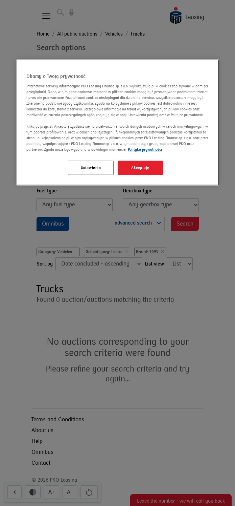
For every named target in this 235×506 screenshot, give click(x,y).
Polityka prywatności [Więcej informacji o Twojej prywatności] (145, 149)
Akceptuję (140, 168)
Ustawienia (91, 168)
